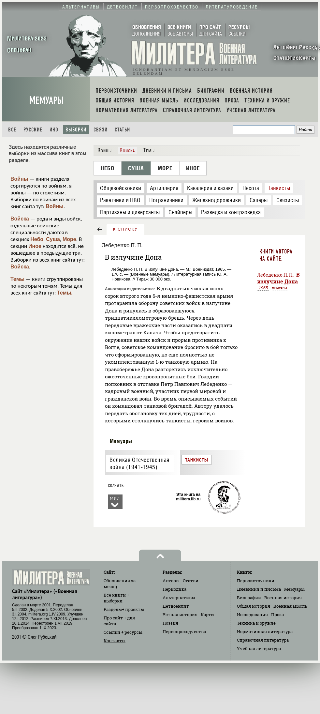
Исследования (252, 614)
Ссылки (123, 632)
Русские (32, 129)
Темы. (65, 293)
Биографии (249, 597)
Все (12, 129)
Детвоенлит (176, 606)
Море (69, 239)
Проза (277, 614)
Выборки (75, 129)
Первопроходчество (184, 631)
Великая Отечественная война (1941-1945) (139, 463)
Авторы (171, 581)
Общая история (253, 606)
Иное (34, 246)
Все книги (116, 598)
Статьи (122, 129)
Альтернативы (179, 597)
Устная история (180, 614)
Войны (19, 179)
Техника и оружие (256, 623)
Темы (17, 279)
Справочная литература (263, 640)
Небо (36, 239)
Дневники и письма (259, 589)
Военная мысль (290, 606)
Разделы (124, 609)
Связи (101, 129)
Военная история (283, 597)
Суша (53, 239)
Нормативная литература (265, 631)
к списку (125, 229)
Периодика (174, 589)
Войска (19, 218)
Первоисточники (255, 581)
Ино (54, 129)
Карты (207, 614)
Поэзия (170, 623)
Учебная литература (259, 648)
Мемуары (46, 100)
